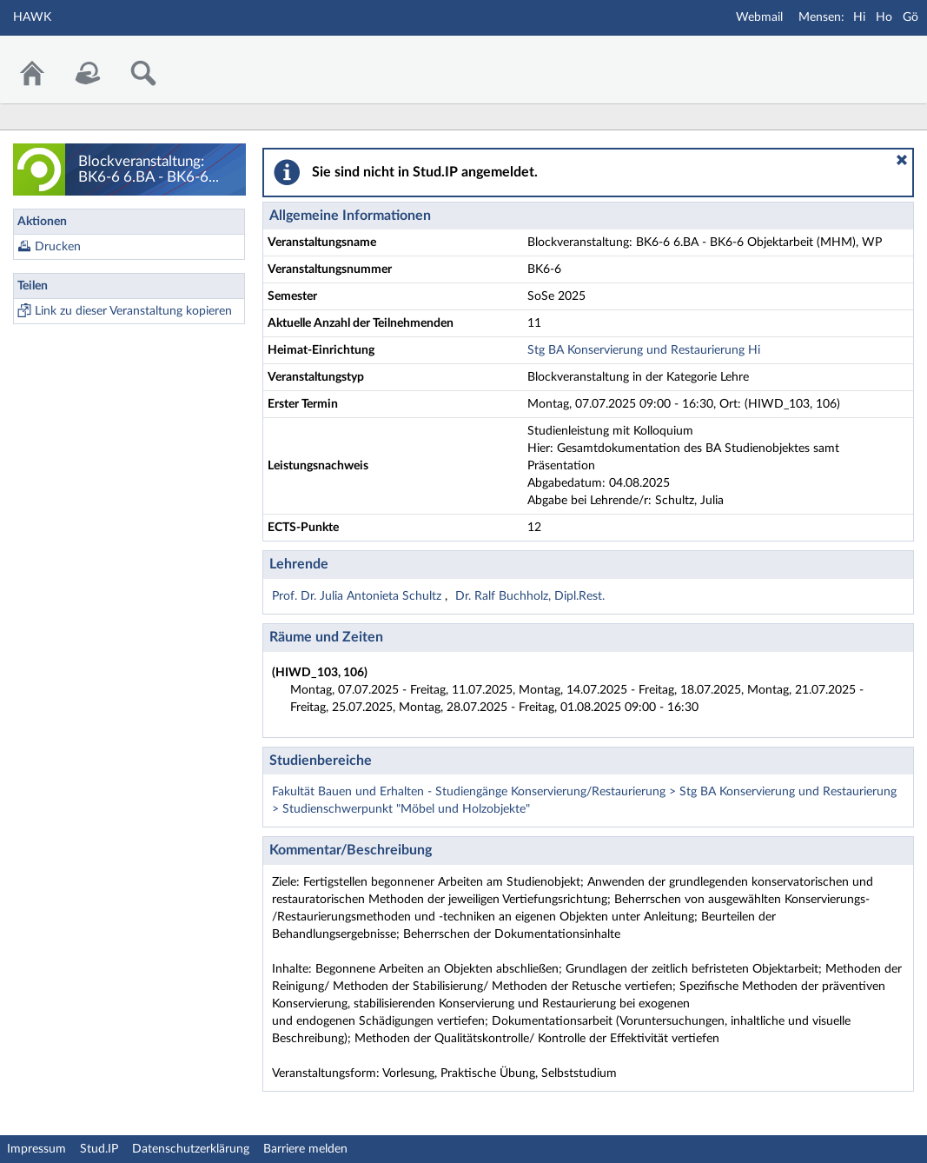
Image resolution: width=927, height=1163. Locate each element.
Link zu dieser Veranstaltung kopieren (133, 311)
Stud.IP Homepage (860, 58)
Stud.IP (99, 1149)
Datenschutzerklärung (190, 1149)
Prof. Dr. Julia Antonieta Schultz (358, 596)
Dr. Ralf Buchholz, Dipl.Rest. (530, 596)
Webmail (759, 17)
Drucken (58, 247)
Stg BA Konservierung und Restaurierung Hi (643, 350)
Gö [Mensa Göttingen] (910, 17)
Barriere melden (305, 1149)
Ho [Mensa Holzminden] (884, 17)
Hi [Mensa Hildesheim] (859, 17)
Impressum (36, 1149)
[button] (902, 160)
